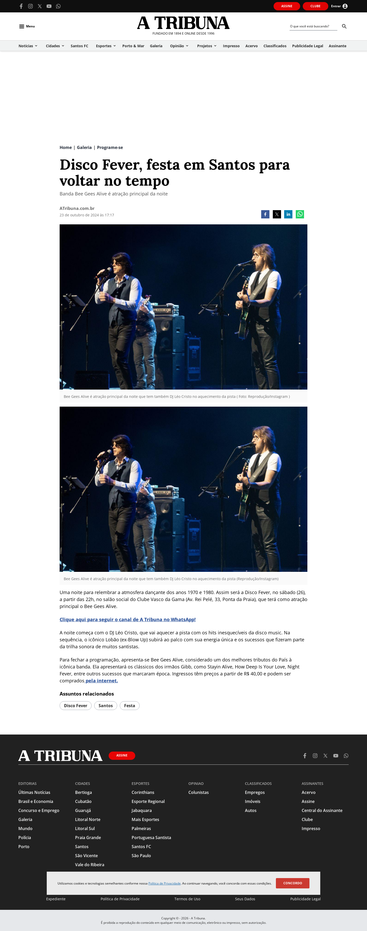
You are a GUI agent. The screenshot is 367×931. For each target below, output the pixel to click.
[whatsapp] (300, 214)
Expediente (56, 898)
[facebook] (265, 214)
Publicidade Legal (305, 898)
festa (129, 705)
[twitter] (277, 214)
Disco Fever (75, 705)
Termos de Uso (187, 898)
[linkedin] (288, 214)
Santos (106, 705)
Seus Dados (245, 898)
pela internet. (101, 680)
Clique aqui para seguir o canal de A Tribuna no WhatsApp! (128, 619)
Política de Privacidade (164, 883)
